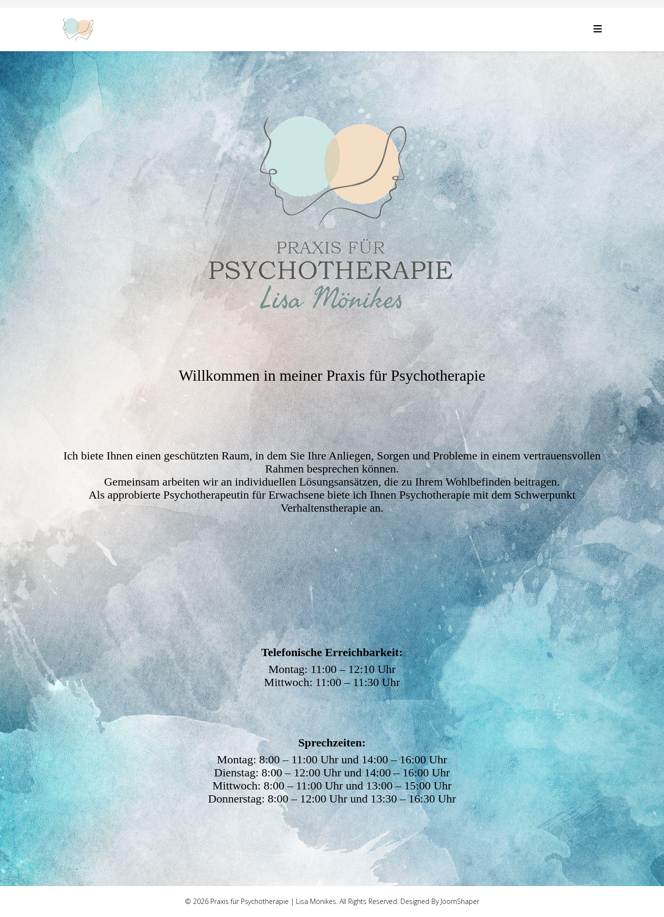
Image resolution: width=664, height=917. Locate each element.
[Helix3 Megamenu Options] (597, 29)
